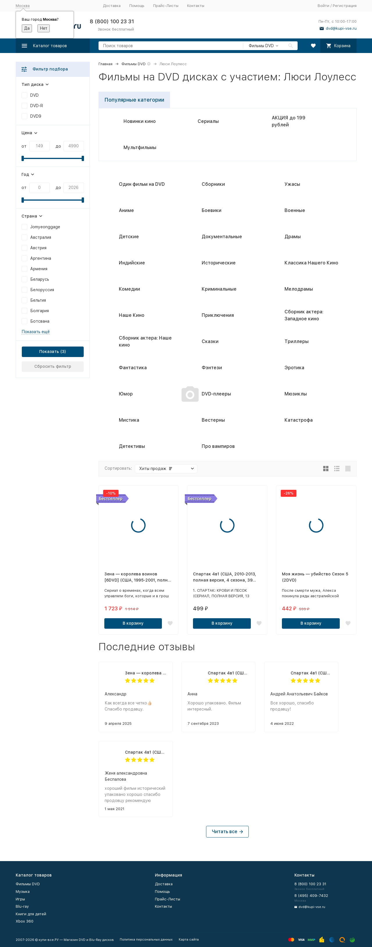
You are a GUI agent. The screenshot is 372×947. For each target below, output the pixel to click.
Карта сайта (189, 939)
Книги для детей (31, 914)
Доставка (112, 5)
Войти (323, 5)
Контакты (195, 5)
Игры (20, 899)
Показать (49, 351)
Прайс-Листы (165, 5)
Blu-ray (22, 906)
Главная (105, 64)
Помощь (136, 5)
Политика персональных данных (146, 939)
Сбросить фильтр (52, 366)
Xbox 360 (24, 921)
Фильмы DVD (133, 64)
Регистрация (345, 5)
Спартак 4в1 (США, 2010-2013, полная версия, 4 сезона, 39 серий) (228, 673)
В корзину (133, 623)
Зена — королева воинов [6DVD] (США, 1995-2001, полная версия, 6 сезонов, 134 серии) (146, 673)
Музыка (23, 891)
